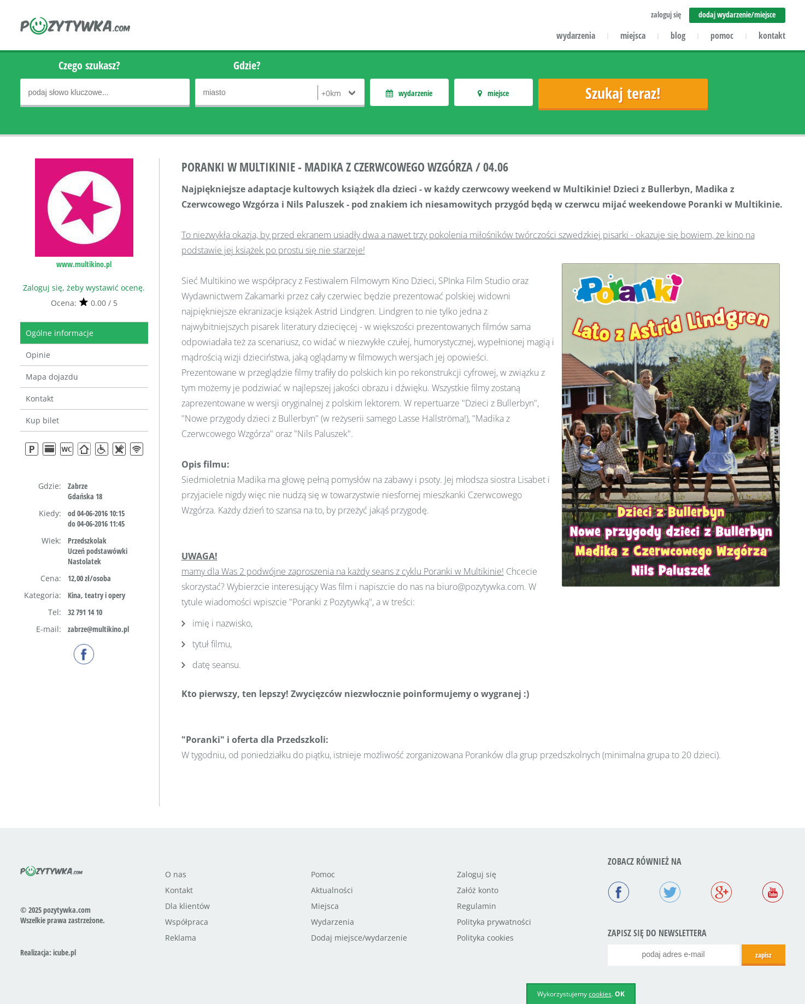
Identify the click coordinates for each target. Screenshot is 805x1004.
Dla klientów (187, 906)
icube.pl (64, 952)
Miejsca (325, 906)
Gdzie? (247, 65)
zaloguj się (666, 14)
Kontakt (40, 398)
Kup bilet (42, 420)
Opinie (38, 355)
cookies (600, 994)
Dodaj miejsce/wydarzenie (359, 937)
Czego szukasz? (89, 65)
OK (620, 994)
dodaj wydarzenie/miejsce (736, 14)
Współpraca (186, 922)
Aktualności (332, 890)
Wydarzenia (332, 922)
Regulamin (476, 906)
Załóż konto (477, 890)
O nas (175, 874)
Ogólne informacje (59, 333)
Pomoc (323, 874)
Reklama (180, 937)
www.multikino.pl (83, 264)
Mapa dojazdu (52, 376)
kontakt (772, 35)
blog (678, 35)
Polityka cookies (485, 937)
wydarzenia (575, 35)
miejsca (632, 35)
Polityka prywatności (494, 922)
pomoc (721, 35)
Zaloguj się (476, 874)
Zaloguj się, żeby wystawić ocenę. (84, 287)
